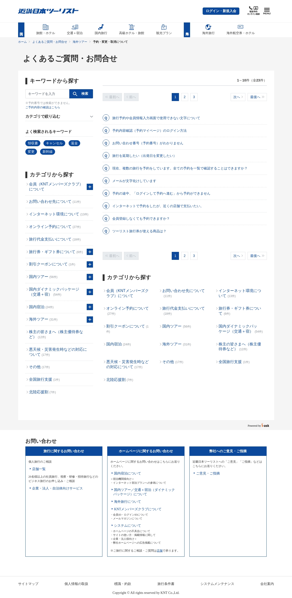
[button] (221, 11)
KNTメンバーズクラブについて (138, 509)
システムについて (127, 525)
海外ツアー (80, 42)
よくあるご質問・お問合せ (49, 42)
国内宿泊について (127, 473)
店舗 (160, 550)
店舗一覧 (39, 469)
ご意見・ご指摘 (208, 473)
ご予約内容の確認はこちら (42, 107)
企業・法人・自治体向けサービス (57, 488)
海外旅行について (127, 501)
